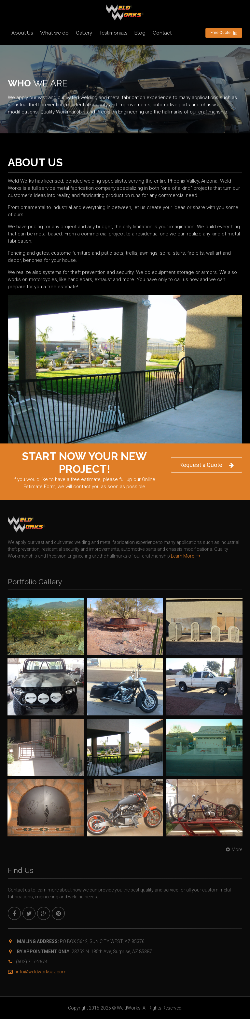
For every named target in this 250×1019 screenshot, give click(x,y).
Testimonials (113, 33)
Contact (162, 33)
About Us (22, 33)
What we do (54, 33)
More (233, 849)
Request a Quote (206, 465)
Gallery (84, 33)
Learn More (185, 556)
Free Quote (224, 32)
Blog (140, 33)
